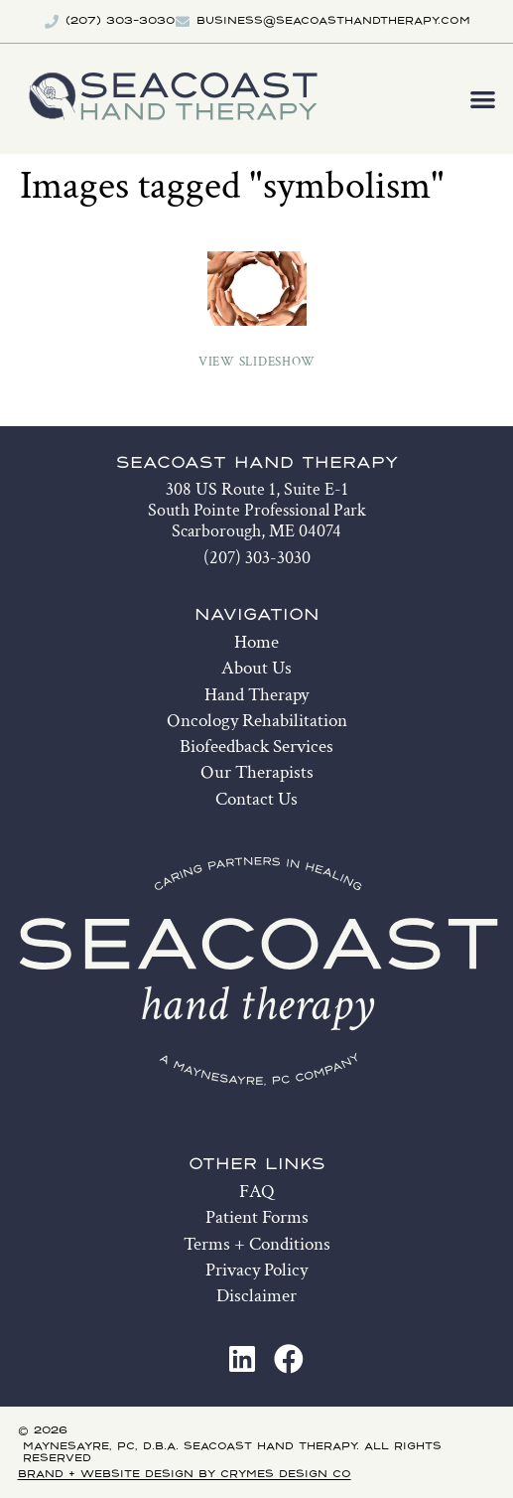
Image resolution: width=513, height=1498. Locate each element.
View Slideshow (257, 362)
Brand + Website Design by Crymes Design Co (184, 1474)
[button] (482, 98)
